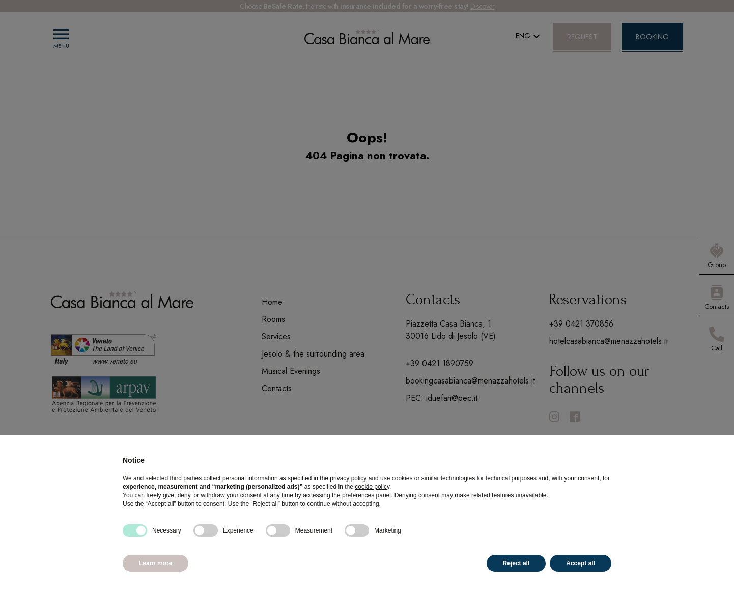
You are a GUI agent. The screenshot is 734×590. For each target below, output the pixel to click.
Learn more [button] (155, 563)
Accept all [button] (580, 563)
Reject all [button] (516, 563)
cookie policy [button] (372, 486)
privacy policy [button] (348, 478)
